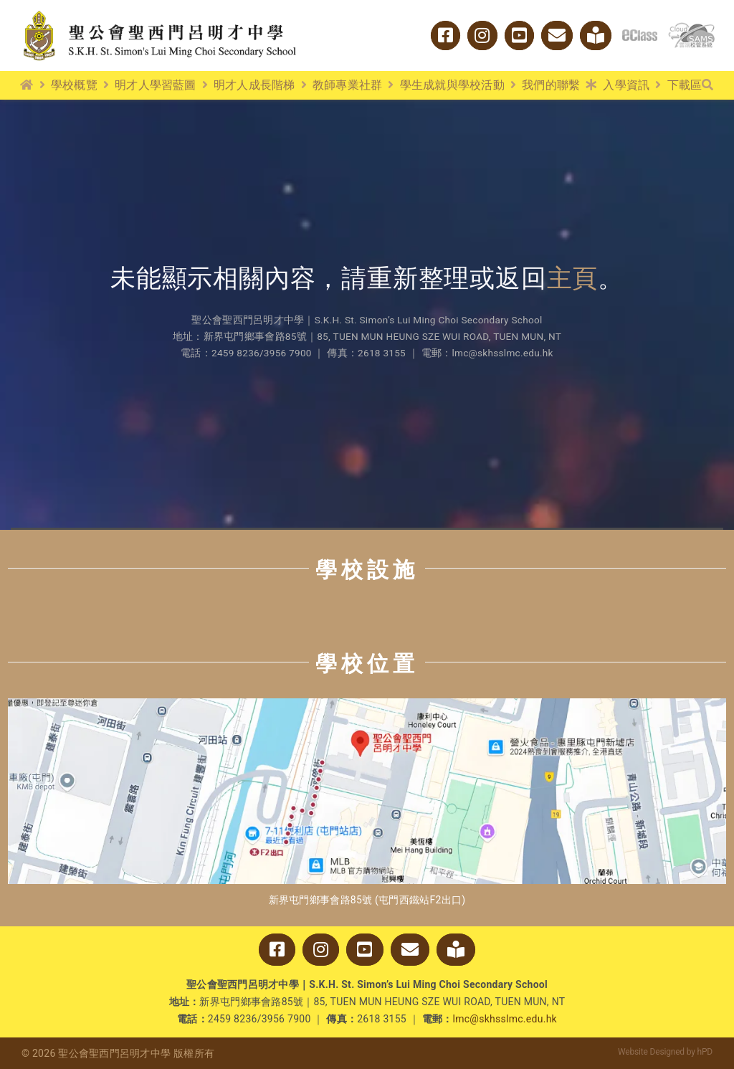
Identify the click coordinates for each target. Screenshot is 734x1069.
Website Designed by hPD (665, 1052)
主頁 (573, 278)
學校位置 (367, 663)
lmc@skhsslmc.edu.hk (505, 1019)
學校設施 (367, 569)
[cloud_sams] (691, 28)
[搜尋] (707, 85)
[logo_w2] (159, 13)
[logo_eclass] (639, 35)
